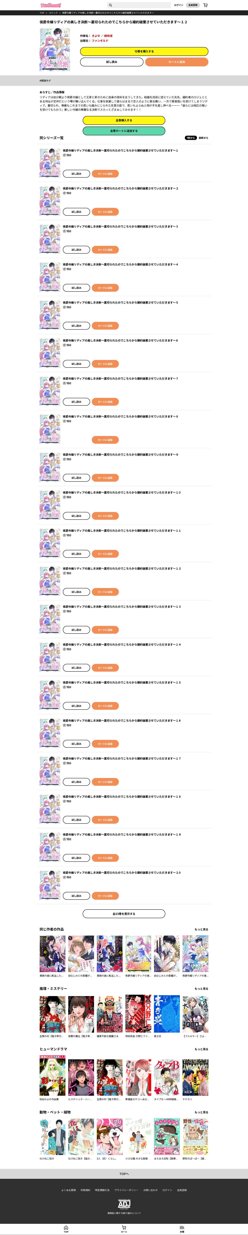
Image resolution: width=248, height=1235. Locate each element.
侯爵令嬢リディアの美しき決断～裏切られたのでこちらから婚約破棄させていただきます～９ (120, 454)
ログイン (178, 5)
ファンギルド (100, 40)
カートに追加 (176, 62)
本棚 (182, 1232)
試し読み (111, 62)
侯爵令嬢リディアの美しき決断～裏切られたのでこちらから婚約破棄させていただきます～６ (120, 340)
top (42, 12)
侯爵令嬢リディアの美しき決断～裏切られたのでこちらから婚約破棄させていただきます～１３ (122, 606)
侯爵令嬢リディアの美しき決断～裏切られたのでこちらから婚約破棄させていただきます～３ (120, 226)
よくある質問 (68, 1190)
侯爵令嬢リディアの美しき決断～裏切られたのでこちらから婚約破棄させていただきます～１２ (122, 568)
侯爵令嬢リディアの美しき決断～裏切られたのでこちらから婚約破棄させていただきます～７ (120, 378)
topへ (124, 1174)
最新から (203, 137)
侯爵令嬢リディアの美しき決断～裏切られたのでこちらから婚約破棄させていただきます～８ (120, 416)
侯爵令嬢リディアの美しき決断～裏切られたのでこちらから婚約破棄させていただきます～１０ (122, 492)
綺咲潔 (108, 36)
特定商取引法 (102, 1190)
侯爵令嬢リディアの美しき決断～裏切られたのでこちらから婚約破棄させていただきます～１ (120, 150)
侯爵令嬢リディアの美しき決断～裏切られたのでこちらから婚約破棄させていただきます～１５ (122, 682)
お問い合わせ (150, 1190)
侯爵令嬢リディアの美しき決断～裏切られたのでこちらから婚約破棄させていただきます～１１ (122, 530)
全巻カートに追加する (124, 131)
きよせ (96, 36)
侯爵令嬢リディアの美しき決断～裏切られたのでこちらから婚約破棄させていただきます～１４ (122, 644)
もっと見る (201, 929)
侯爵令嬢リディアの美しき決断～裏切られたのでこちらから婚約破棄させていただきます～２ (120, 188)
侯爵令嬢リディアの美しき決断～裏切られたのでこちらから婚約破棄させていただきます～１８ (122, 796)
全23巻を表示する (124, 914)
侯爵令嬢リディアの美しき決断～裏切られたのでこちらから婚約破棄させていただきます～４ (120, 264)
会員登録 (192, 5)
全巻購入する (124, 120)
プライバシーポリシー (126, 1190)
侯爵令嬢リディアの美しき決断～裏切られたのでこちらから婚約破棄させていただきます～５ (120, 302)
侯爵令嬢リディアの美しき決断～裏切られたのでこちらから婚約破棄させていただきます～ (108, 12)
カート (124, 1232)
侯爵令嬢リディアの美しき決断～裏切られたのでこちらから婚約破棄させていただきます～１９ (122, 834)
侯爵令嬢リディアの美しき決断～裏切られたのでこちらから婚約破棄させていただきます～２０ (122, 872)
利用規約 (85, 1190)
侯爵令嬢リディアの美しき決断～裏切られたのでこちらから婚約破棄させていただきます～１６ (122, 720)
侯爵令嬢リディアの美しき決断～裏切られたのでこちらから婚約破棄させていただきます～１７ (122, 758)
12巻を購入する (144, 51)
